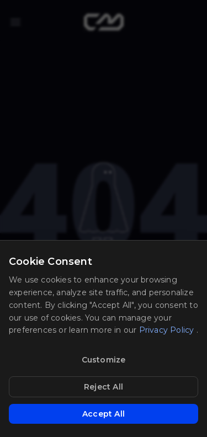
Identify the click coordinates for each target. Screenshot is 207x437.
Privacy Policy (168, 330)
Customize (104, 360)
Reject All (103, 387)
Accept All (103, 414)
